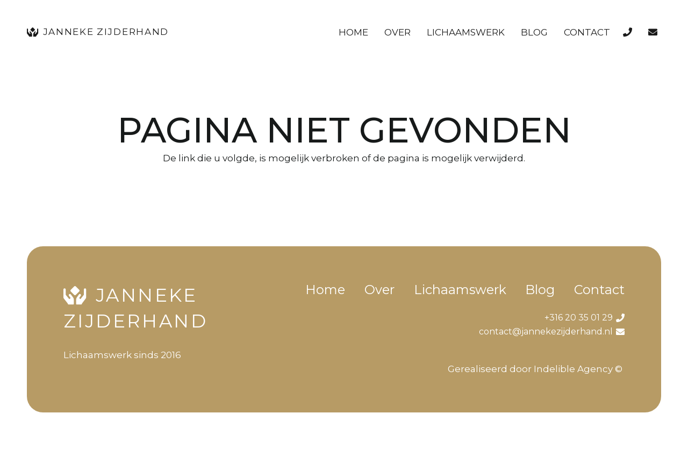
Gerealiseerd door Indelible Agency (530, 369)
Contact (599, 289)
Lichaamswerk (460, 289)
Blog (540, 289)
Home (325, 289)
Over (379, 289)
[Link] (629, 32)
